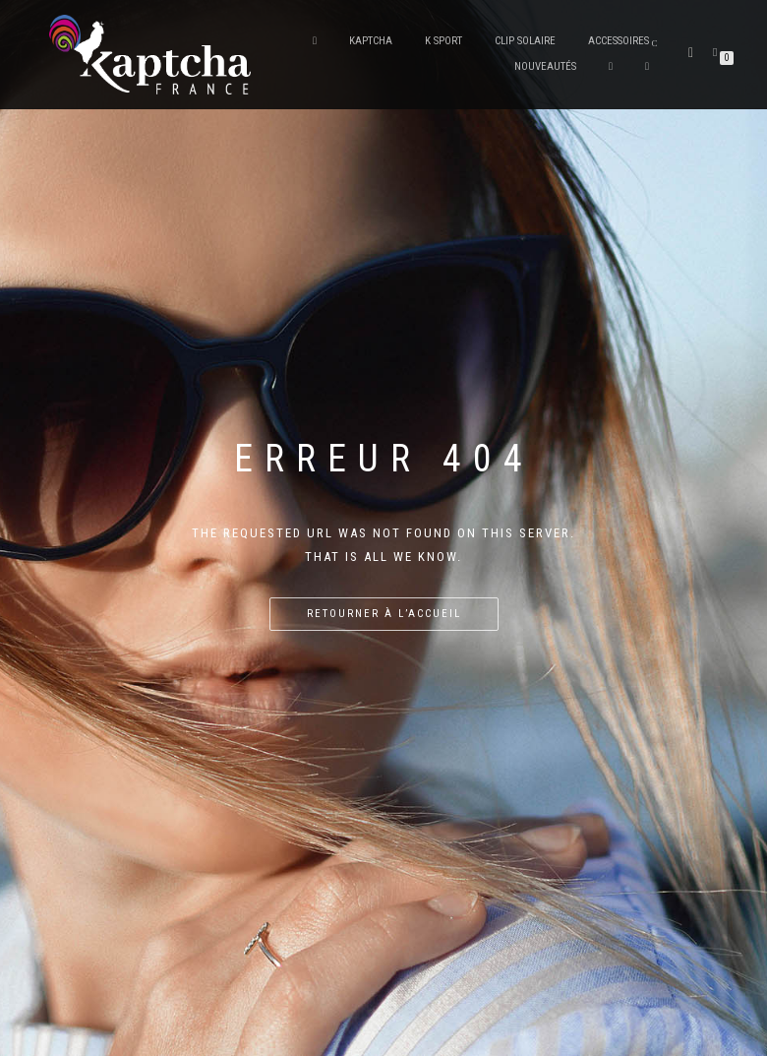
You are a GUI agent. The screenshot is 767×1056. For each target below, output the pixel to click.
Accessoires (618, 40)
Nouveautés (545, 66)
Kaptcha (370, 40)
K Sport (443, 40)
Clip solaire (525, 40)
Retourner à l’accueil (384, 613)
